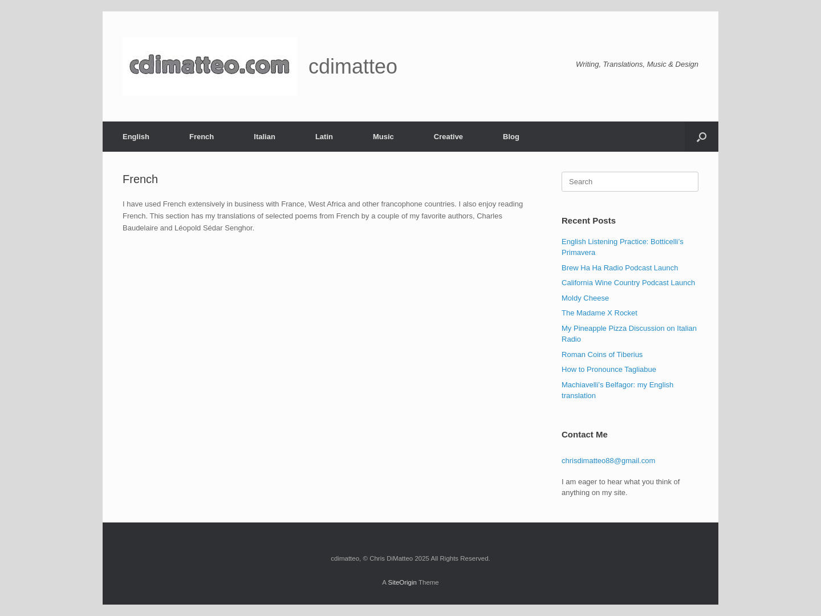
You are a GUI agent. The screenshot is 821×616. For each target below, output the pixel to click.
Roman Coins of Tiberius (602, 354)
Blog (511, 136)
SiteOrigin (402, 582)
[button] (701, 136)
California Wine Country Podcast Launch (628, 282)
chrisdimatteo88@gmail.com (608, 460)
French (201, 136)
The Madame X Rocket (599, 313)
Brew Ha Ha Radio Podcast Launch (620, 268)
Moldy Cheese (585, 298)
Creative (448, 136)
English (136, 136)
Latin (324, 136)
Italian (264, 136)
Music (383, 136)
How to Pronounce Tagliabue (609, 369)
